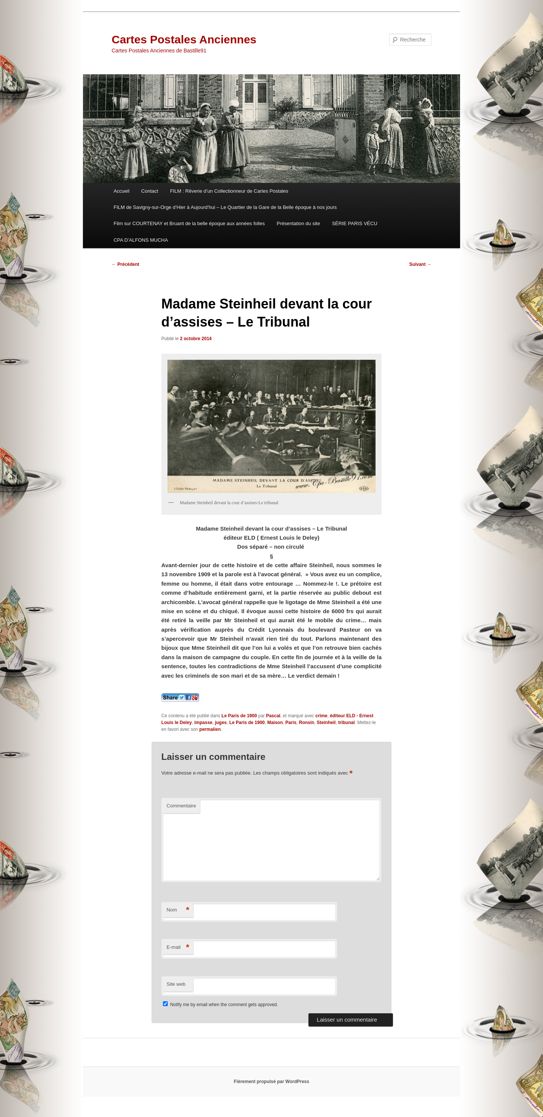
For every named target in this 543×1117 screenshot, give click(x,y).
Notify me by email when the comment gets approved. (220, 1004)
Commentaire (181, 806)
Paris (290, 722)
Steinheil (326, 722)
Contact (149, 191)
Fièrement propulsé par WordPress (271, 1081)
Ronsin (306, 722)
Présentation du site (298, 223)
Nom (178, 910)
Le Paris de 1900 (239, 715)
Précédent (125, 264)
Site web (176, 984)
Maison (275, 722)
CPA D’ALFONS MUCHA (141, 240)
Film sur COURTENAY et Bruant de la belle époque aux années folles (189, 223)
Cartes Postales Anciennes (184, 39)
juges (221, 722)
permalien (210, 729)
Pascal (273, 715)
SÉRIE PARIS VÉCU (354, 223)
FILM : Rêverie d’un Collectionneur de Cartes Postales (229, 191)
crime (321, 715)
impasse (203, 722)
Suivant (420, 264)
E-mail (178, 947)
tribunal (346, 722)
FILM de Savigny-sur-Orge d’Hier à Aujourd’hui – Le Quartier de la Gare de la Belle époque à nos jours (225, 207)
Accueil (121, 191)
